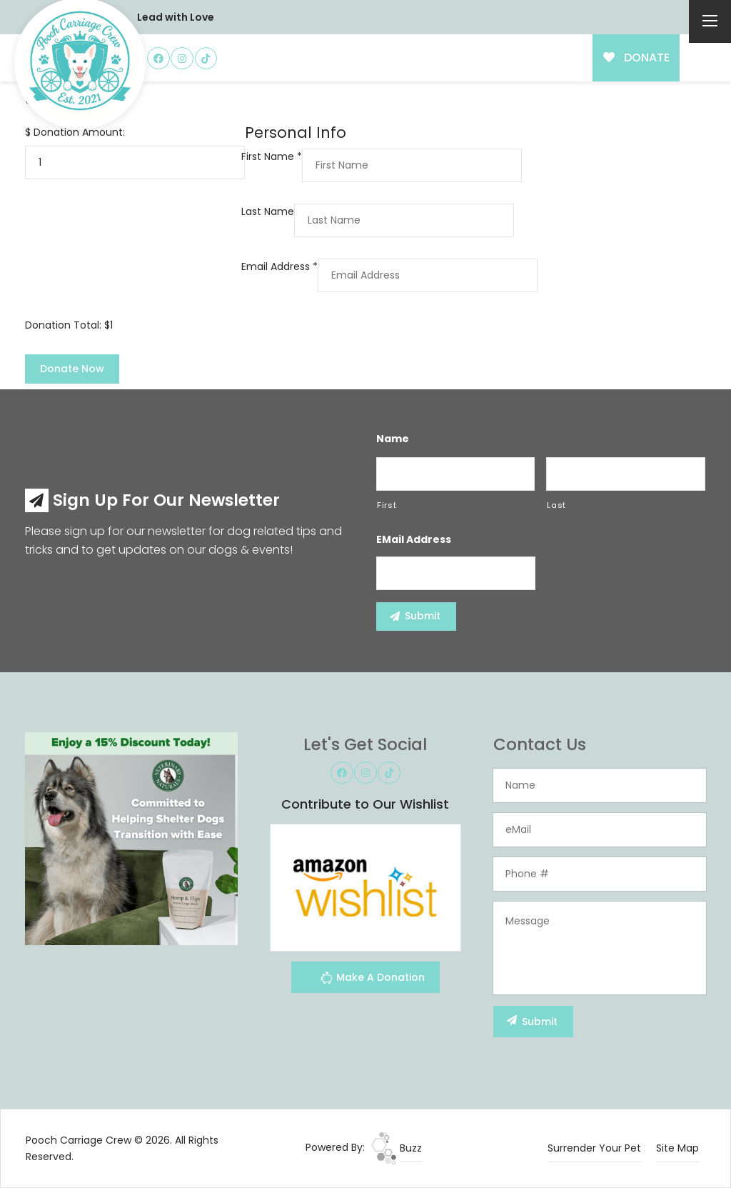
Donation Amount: (79, 132)
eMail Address (413, 539)
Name (392, 438)
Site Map (677, 1148)
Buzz (396, 1148)
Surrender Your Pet (594, 1148)
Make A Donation (372, 979)
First (386, 505)
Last (556, 505)
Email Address (279, 266)
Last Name (267, 211)
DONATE (636, 57)
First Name (271, 156)
